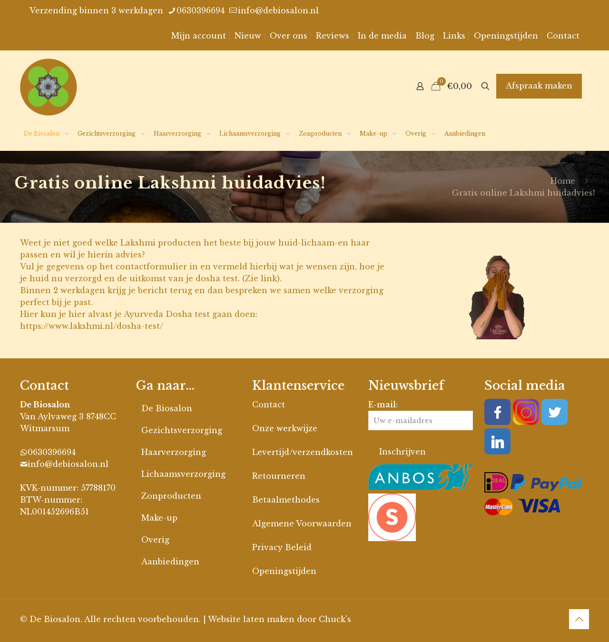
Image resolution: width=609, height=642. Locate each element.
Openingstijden (506, 35)
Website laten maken (251, 619)
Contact (563, 35)
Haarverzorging (173, 452)
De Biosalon (166, 408)
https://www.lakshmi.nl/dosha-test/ (91, 326)
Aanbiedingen (170, 561)
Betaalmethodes (286, 499)
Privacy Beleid (282, 547)
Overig (155, 539)
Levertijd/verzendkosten (302, 452)
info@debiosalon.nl (68, 464)
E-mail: (420, 415)
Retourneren (278, 476)
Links (454, 35)
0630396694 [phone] (201, 10)
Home (562, 181)
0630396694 (52, 452)
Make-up (159, 518)
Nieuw (248, 35)
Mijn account (198, 35)
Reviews (332, 35)
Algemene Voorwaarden (302, 523)
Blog (424, 35)
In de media (382, 35)
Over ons (288, 35)
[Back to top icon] (579, 619)
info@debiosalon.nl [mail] (278, 10)
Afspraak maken (539, 85)
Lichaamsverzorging (183, 474)
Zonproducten (171, 496)
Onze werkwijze (284, 428)
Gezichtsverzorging (181, 430)
